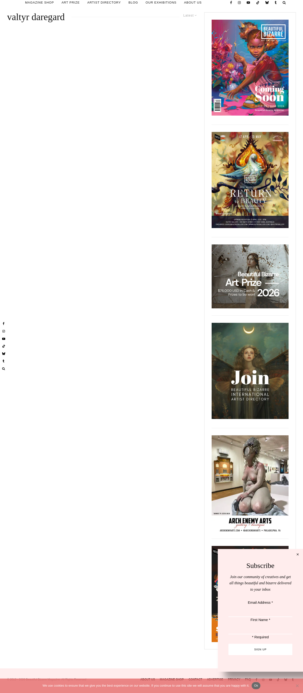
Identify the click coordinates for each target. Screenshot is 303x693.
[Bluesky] (267, 2)
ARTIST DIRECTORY (104, 2)
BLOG (133, 2)
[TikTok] (258, 2)
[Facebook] (231, 2)
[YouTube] (248, 2)
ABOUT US (193, 2)
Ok (256, 685)
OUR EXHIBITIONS (161, 2)
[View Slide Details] (250, 276)
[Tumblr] (276, 2)
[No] (297, 685)
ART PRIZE (71, 2)
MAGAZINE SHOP (39, 2)
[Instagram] (239, 2)
